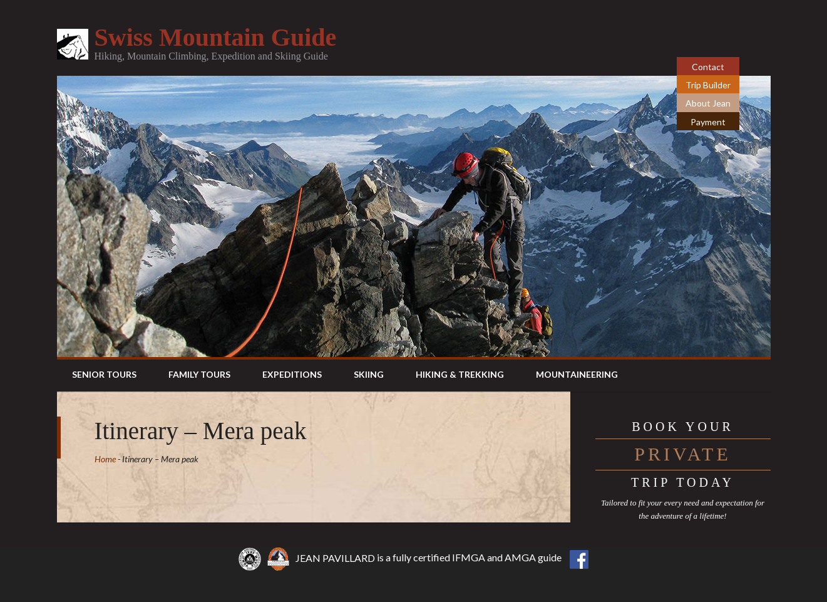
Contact (708, 66)
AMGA (520, 558)
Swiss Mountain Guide (216, 37)
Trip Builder (708, 85)
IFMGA (468, 558)
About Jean (708, 103)
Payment (708, 122)
